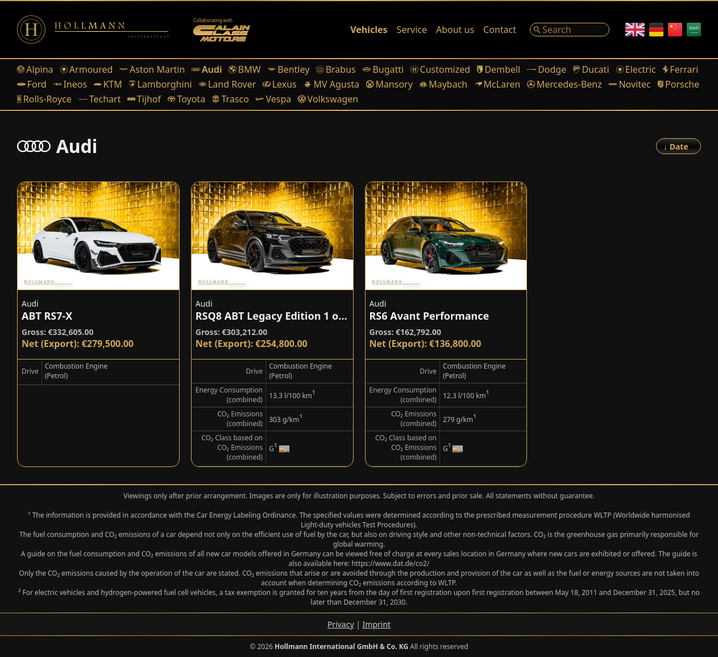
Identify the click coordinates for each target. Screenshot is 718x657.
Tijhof (144, 99)
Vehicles (368, 29)
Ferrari (681, 69)
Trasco (230, 99)
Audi (207, 69)
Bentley (289, 69)
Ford (32, 84)
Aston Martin (152, 69)
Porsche (679, 84)
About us (455, 29)
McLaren (497, 84)
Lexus (279, 84)
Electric (636, 69)
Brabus (335, 69)
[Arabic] (694, 29)
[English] (635, 29)
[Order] (678, 146)
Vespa (273, 99)
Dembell (498, 69)
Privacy (340, 624)
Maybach (443, 84)
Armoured (86, 69)
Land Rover (227, 84)
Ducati (591, 69)
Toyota (186, 99)
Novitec (630, 84)
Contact (499, 29)
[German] (656, 29)
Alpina (35, 69)
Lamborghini (160, 84)
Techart (99, 99)
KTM (108, 84)
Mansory (389, 84)
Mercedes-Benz (564, 84)
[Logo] (92, 29)
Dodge (546, 69)
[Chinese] (675, 29)
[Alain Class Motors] (221, 29)
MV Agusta (331, 84)
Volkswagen (328, 99)
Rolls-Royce (44, 99)
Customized (440, 69)
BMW (244, 69)
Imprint (377, 624)
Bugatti (383, 69)
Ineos (70, 84)
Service (412, 29)
